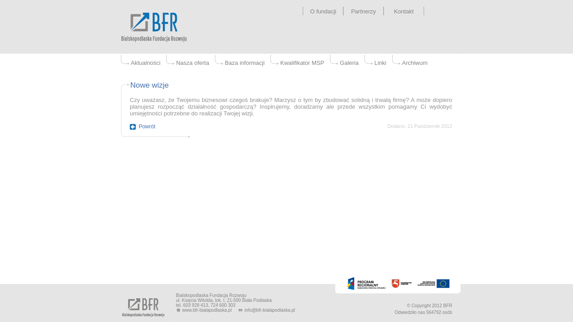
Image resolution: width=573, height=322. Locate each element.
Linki (380, 62)
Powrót (147, 126)
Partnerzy (363, 11)
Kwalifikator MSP (302, 62)
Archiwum (415, 62)
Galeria (349, 62)
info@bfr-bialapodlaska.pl (266, 310)
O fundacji (323, 11)
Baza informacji (245, 62)
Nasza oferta (192, 62)
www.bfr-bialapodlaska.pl (204, 310)
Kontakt (404, 11)
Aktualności (145, 62)
